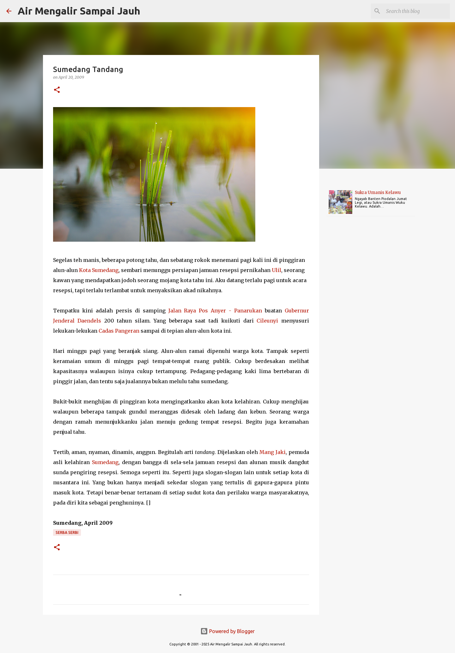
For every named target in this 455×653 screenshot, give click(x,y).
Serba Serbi (67, 532)
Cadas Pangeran (119, 331)
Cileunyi (267, 320)
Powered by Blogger (227, 631)
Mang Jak (271, 452)
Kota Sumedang (98, 270)
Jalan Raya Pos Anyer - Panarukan (215, 310)
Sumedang (105, 462)
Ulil (276, 270)
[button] (57, 90)
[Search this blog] (417, 11)
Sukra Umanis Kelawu (378, 192)
